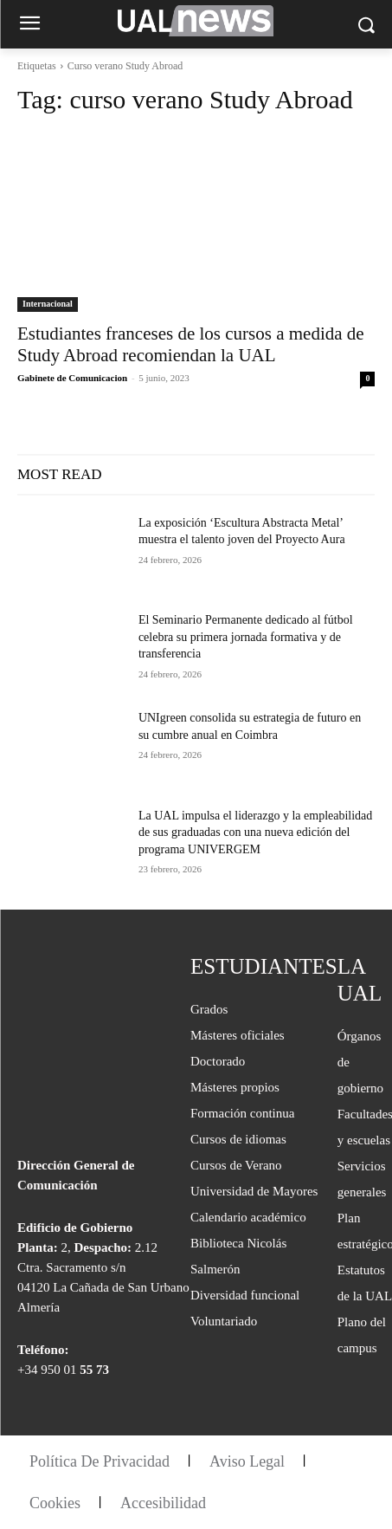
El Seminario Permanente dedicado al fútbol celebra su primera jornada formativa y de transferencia (245, 636)
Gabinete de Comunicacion (72, 378)
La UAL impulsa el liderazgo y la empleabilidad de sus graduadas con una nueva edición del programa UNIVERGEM (255, 832)
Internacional (47, 303)
